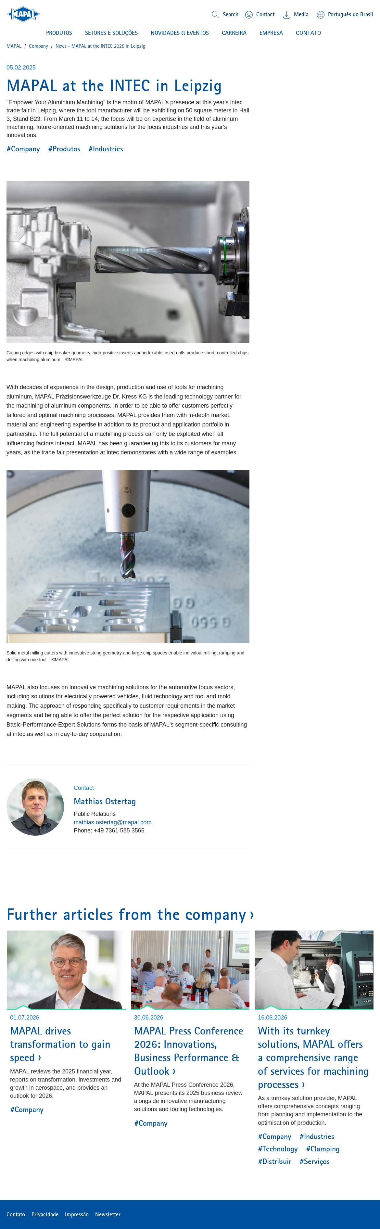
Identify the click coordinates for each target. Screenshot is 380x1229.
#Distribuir (274, 1161)
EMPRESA (271, 33)
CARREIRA (234, 33)
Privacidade (45, 1214)
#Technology (278, 1149)
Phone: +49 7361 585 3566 (109, 830)
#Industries (105, 149)
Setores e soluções (111, 33)
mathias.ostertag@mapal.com (112, 822)
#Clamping (323, 1149)
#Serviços (314, 1161)
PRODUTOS (59, 33)
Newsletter (107, 1214)
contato (308, 32)
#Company (23, 149)
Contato (15, 1214)
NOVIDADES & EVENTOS (180, 33)
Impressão (77, 1214)
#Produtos (64, 149)
